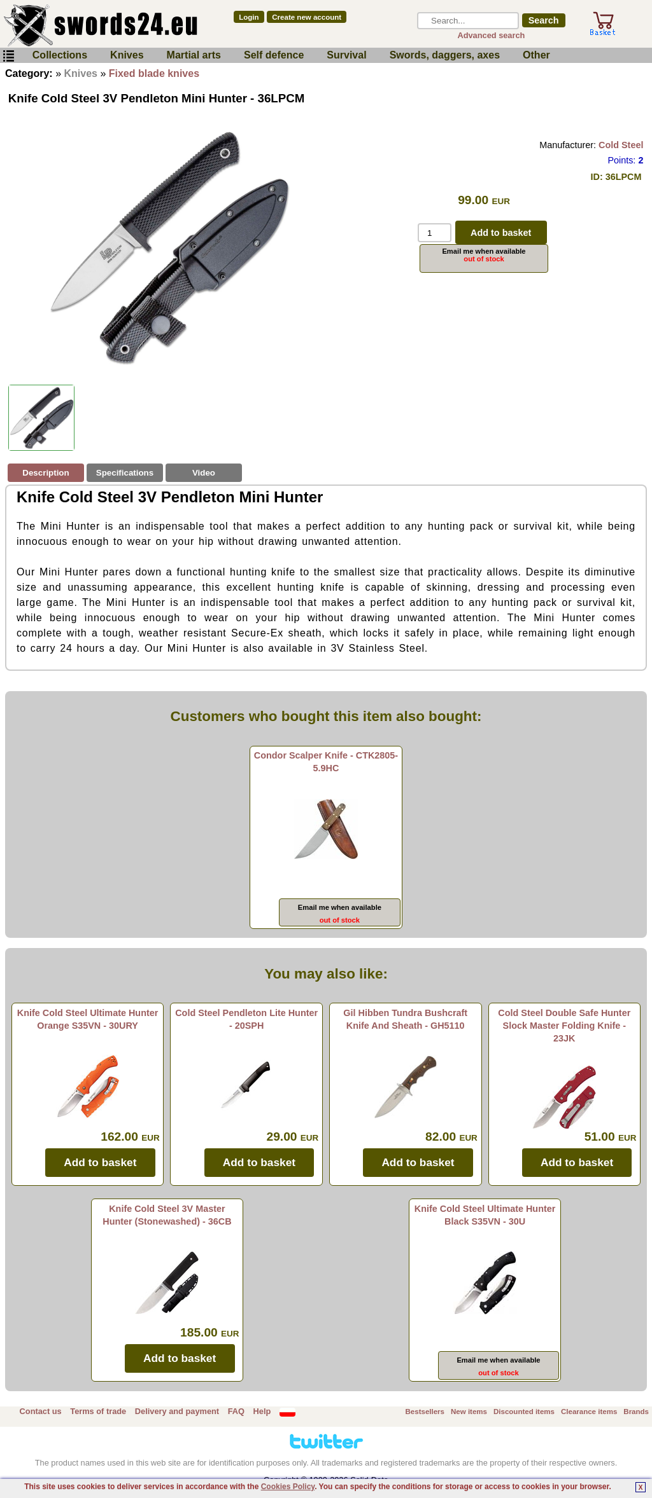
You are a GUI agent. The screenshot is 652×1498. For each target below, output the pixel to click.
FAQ (236, 1411)
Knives (126, 55)
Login (249, 17)
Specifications (124, 473)
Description (45, 473)
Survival (346, 55)
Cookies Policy (288, 1486)
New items (469, 1411)
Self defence (274, 55)
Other (536, 55)
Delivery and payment (177, 1411)
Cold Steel (621, 145)
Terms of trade (98, 1411)
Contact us (41, 1411)
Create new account (306, 17)
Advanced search (491, 35)
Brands (636, 1411)
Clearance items (589, 1411)
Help (262, 1411)
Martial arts (194, 55)
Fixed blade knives (154, 73)
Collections (59, 55)
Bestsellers (425, 1411)
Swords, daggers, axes (445, 55)
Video (203, 473)
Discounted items (524, 1411)
